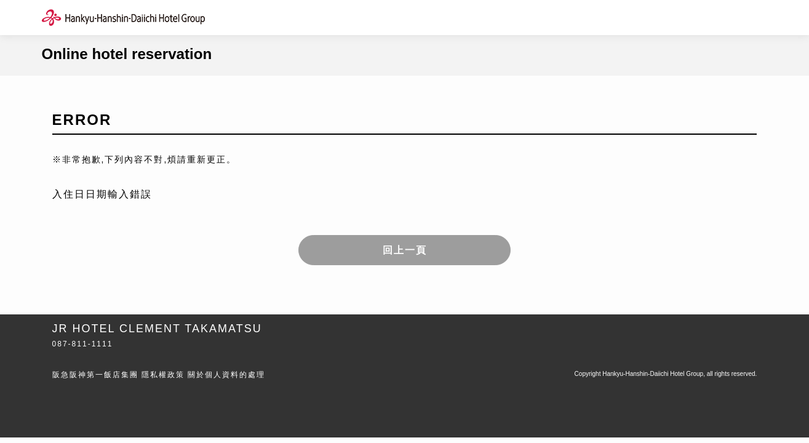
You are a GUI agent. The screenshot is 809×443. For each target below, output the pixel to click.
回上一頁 (405, 250)
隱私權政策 (163, 374)
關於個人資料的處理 (226, 374)
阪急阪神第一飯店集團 (95, 374)
